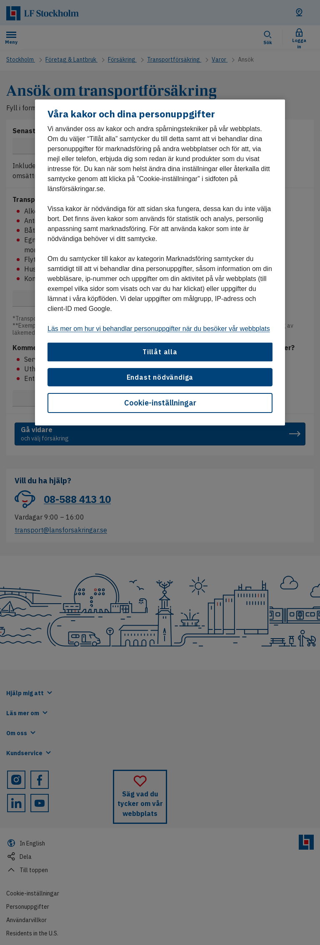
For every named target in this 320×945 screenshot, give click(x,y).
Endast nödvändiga (160, 377)
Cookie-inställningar (160, 403)
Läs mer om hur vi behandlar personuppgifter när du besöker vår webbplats (159, 328)
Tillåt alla (160, 352)
